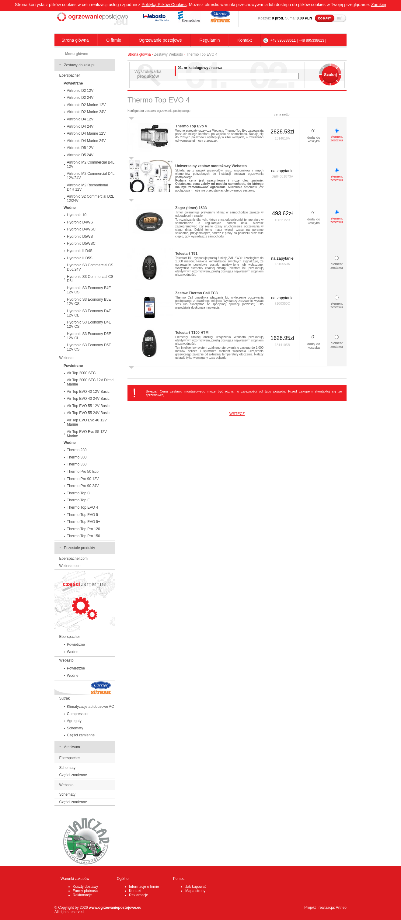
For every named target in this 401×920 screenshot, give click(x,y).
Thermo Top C (78, 493)
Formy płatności (86, 891)
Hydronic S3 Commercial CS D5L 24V (90, 267)
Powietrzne (76, 644)
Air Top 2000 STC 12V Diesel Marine (90, 382)
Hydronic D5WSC (81, 243)
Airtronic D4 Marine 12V (86, 133)
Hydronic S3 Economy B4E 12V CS (89, 290)
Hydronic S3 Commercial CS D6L (90, 279)
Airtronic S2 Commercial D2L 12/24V (90, 198)
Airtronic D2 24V (80, 97)
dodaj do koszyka (313, 139)
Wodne (72, 652)
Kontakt (244, 40)
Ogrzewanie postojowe (160, 40)
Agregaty (74, 721)
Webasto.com (70, 566)
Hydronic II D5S (79, 258)
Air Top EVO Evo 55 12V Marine (87, 434)
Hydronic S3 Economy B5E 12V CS (89, 301)
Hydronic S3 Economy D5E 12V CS (89, 347)
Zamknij (378, 4)
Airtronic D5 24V (80, 155)
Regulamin (210, 40)
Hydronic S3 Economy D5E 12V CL (89, 336)
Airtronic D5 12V (80, 148)
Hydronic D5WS (80, 236)
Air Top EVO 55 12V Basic (88, 406)
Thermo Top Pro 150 (83, 536)
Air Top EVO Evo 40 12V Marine (87, 422)
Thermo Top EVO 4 (82, 507)
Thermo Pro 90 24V (83, 486)
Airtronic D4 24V (80, 126)
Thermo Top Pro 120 (83, 529)
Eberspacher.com (73, 558)
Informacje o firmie (144, 886)
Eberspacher (69, 75)
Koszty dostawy (85, 886)
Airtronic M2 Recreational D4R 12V (87, 187)
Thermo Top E (78, 500)
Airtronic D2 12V (80, 90)
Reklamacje (82, 895)
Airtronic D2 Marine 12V (86, 105)
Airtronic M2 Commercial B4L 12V (90, 164)
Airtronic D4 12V (80, 119)
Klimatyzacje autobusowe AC (90, 706)
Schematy (75, 728)
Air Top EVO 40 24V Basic (88, 398)
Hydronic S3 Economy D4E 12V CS (89, 324)
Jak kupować (195, 886)
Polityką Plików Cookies (164, 4)
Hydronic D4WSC (81, 229)
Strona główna (75, 40)
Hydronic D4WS (80, 222)
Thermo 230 (77, 450)
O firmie (113, 40)
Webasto (66, 358)
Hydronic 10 (76, 215)
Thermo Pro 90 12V (83, 479)
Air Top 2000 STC (81, 373)
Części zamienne (81, 735)
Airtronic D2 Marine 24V (86, 112)
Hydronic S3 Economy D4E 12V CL (89, 313)
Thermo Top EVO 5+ (83, 522)
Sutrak (64, 698)
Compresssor (78, 714)
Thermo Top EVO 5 (82, 515)
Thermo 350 (77, 464)
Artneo (341, 907)
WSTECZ (237, 414)
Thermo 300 (77, 457)
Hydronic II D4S (79, 251)
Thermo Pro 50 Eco (83, 471)
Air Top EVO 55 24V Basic (88, 413)
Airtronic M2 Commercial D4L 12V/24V (91, 175)
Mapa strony (195, 891)
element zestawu (336, 138)
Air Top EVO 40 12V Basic (88, 391)
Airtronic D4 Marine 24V (86, 141)
